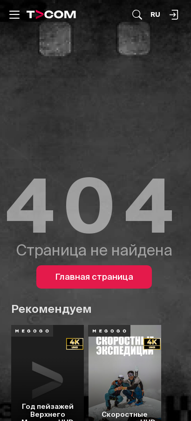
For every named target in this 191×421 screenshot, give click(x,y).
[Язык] (155, 15)
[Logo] (51, 14)
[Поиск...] (137, 15)
